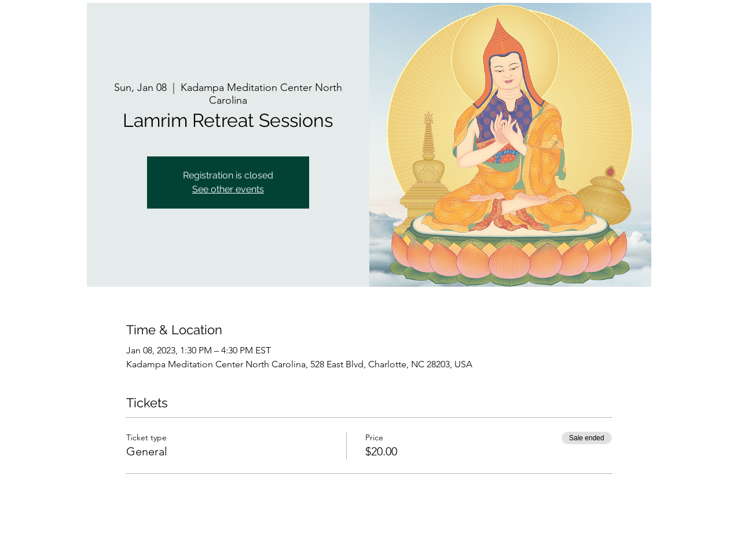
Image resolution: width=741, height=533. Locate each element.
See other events (228, 189)
